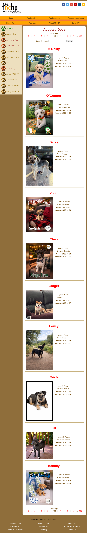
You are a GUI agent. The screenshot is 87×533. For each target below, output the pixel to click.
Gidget (54, 286)
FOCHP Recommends (11, 63)
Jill (54, 428)
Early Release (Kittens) (12, 92)
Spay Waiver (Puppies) (12, 86)
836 (80, 36)
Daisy (53, 142)
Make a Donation (10, 29)
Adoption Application (76, 18)
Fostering (32, 23)
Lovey (53, 326)
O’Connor (53, 95)
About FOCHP (54, 23)
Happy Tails (10, 23)
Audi (53, 193)
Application (11, 34)
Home (11, 18)
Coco (54, 377)
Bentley (54, 466)
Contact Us (76, 23)
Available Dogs (32, 18)
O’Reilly (54, 49)
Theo (54, 239)
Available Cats (54, 18)
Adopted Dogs (12, 51)
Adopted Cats (12, 57)
